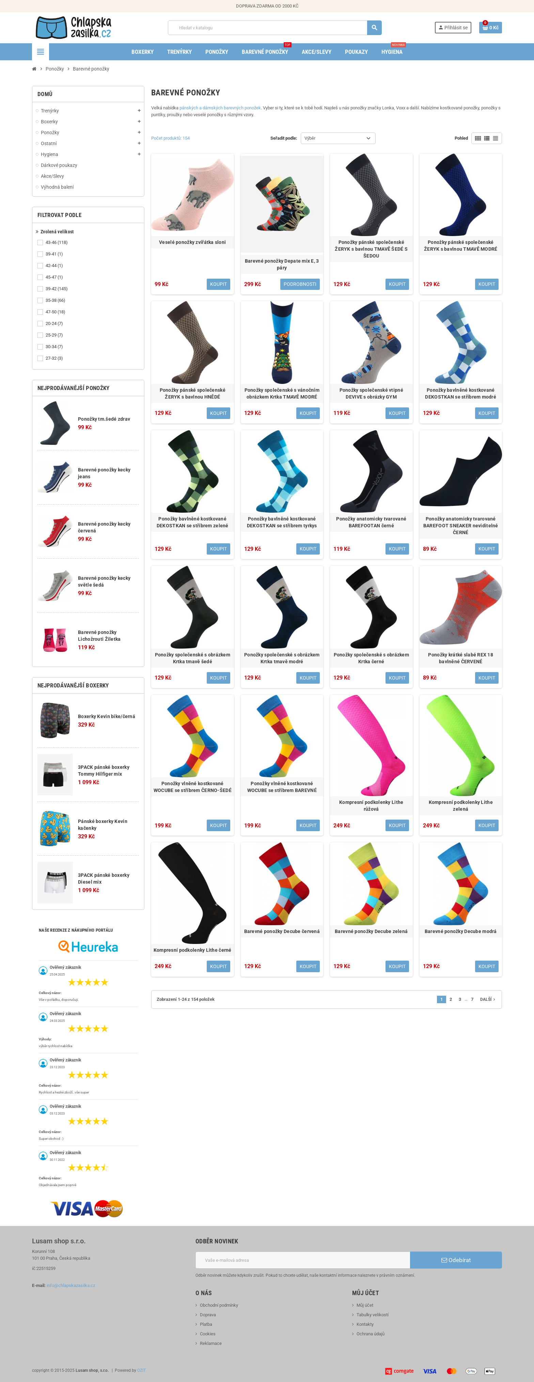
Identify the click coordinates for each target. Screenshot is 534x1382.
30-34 (55, 346)
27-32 (55, 358)
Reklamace (211, 1343)
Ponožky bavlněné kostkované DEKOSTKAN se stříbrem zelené (193, 522)
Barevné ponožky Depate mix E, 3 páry (282, 264)
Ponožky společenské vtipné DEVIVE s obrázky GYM (371, 393)
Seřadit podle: (283, 138)
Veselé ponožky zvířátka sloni (192, 242)
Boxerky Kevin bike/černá (106, 716)
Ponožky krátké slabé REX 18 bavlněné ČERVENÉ (460, 658)
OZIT (141, 1370)
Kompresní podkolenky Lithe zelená (461, 805)
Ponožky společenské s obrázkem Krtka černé (371, 658)
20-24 (55, 323)
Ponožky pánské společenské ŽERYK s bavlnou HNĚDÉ (192, 393)
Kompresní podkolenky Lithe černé (193, 950)
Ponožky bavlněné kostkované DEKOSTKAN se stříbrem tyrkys (282, 522)
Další (488, 999)
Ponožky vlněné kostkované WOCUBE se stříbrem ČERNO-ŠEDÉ (193, 787)
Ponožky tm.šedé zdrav (104, 419)
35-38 (56, 300)
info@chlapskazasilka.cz (71, 1285)
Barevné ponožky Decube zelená (371, 931)
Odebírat (456, 1260)
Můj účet (365, 1305)
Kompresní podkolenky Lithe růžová (371, 805)
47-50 (56, 312)
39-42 (57, 288)
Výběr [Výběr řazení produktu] (309, 138)
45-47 (55, 277)
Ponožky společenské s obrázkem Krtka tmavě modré (281, 658)
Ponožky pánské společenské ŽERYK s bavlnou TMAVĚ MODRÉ (461, 245)
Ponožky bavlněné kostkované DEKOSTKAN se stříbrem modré (460, 393)
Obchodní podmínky (219, 1305)
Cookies (208, 1333)
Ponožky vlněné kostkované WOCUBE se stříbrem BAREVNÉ (282, 787)
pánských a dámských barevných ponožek (220, 107)
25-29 (55, 335)
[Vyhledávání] (274, 27)
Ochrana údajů (370, 1333)
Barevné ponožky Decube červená (282, 931)
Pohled (461, 138)
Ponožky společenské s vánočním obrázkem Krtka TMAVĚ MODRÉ (282, 393)
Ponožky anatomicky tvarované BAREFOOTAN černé (371, 522)
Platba (206, 1324)
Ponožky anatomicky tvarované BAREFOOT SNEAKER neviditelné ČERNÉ (460, 525)
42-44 (55, 265)
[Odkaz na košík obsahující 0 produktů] (490, 27)
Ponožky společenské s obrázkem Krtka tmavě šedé (192, 658)
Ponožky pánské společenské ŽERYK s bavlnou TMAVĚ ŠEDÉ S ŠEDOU (371, 249)
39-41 (55, 254)
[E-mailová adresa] (302, 1260)
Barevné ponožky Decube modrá (461, 931)
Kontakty (365, 1324)
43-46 (57, 242)
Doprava (208, 1314)
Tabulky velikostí (373, 1314)
